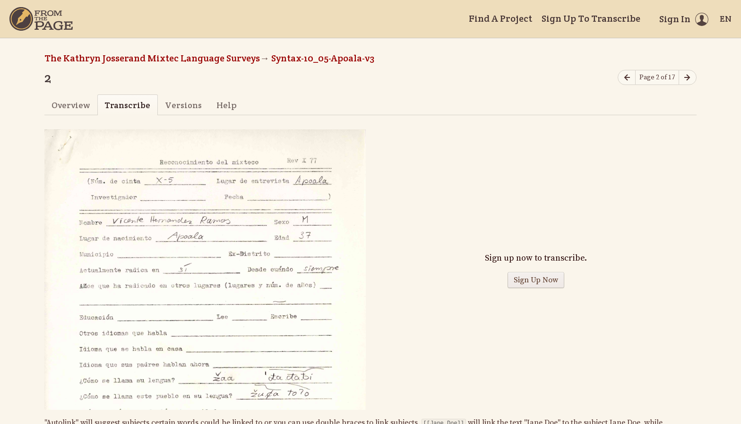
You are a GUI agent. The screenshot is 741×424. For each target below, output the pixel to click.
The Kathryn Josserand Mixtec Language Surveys (152, 58)
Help (226, 105)
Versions (183, 105)
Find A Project (500, 18)
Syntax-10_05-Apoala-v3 (322, 58)
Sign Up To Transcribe (591, 18)
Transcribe (127, 105)
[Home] (41, 19)
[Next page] (688, 77)
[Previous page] (627, 77)
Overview (71, 105)
